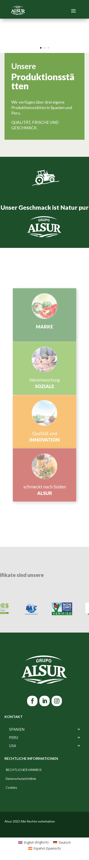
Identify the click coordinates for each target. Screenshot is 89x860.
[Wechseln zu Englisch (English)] (33, 842)
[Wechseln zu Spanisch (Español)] (44, 848)
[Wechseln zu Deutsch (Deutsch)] (62, 842)
